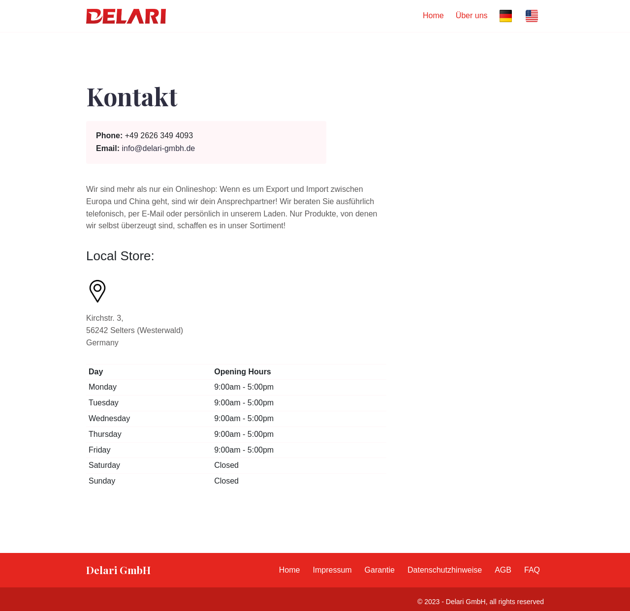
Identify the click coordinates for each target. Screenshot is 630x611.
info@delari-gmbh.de (158, 148)
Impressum (332, 570)
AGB (503, 570)
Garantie (380, 570)
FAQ (532, 570)
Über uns (472, 15)
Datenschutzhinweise (445, 570)
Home (433, 15)
